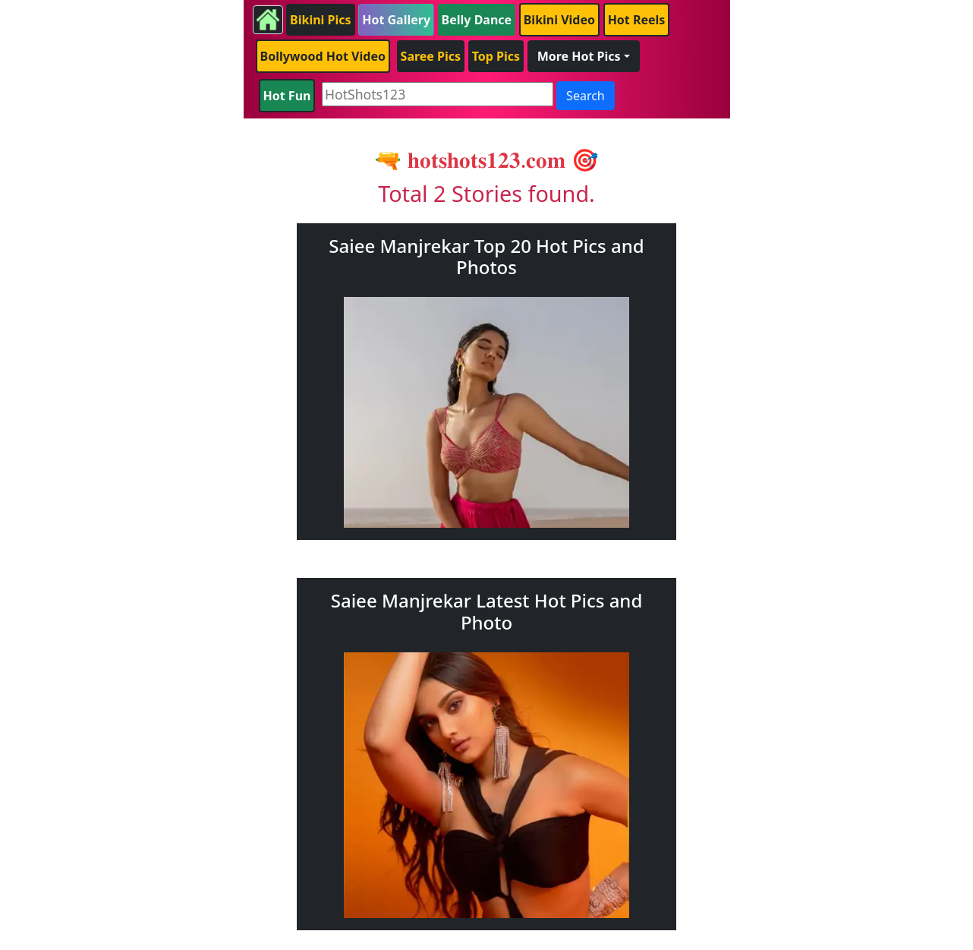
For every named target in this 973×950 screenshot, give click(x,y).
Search (585, 95)
